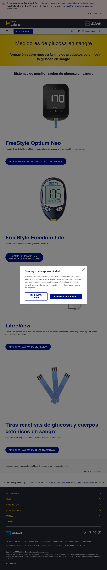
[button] (36, 296)
